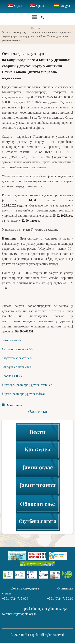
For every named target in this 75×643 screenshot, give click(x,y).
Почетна (35, 28)
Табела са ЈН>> (12, 376)
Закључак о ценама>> (17, 367)
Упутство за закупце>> (17, 358)
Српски (41, 5)
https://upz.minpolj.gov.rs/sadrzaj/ (24, 394)
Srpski (18, 5)
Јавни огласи (38, 411)
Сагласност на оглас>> (17, 349)
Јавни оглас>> (11, 340)
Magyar (65, 5)
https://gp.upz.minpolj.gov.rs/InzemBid (27, 385)
